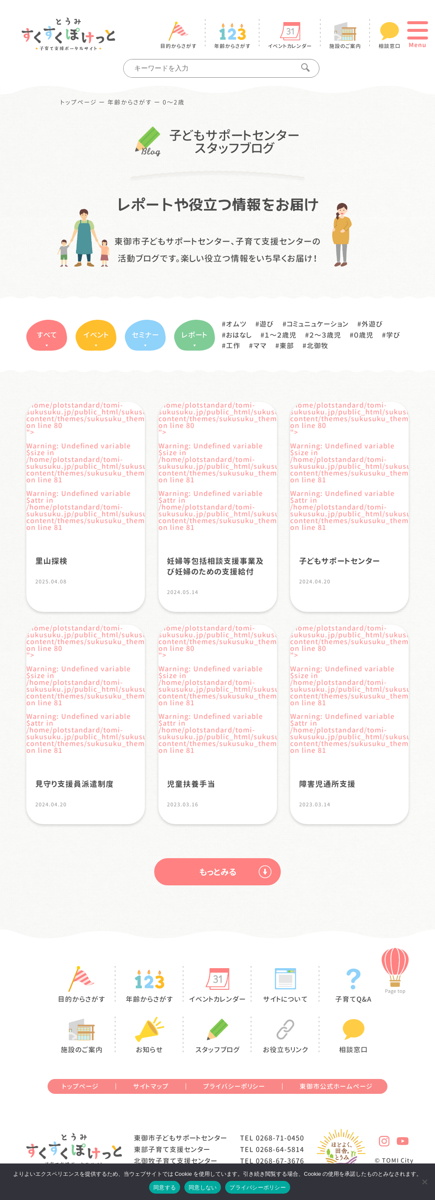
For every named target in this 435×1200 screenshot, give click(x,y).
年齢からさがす (129, 102)
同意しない (203, 1187)
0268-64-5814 (280, 1149)
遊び (267, 324)
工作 (233, 345)
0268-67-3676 (280, 1161)
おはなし (239, 335)
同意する (164, 1187)
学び (393, 335)
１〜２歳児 (281, 335)
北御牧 (317, 345)
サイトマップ (151, 1086)
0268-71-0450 (280, 1138)
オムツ (236, 324)
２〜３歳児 (325, 335)
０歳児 (363, 335)
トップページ (79, 102)
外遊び (372, 324)
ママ (260, 345)
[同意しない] (424, 1181)
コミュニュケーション (318, 324)
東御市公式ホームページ (336, 1086)
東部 (287, 345)
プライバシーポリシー (234, 1086)
